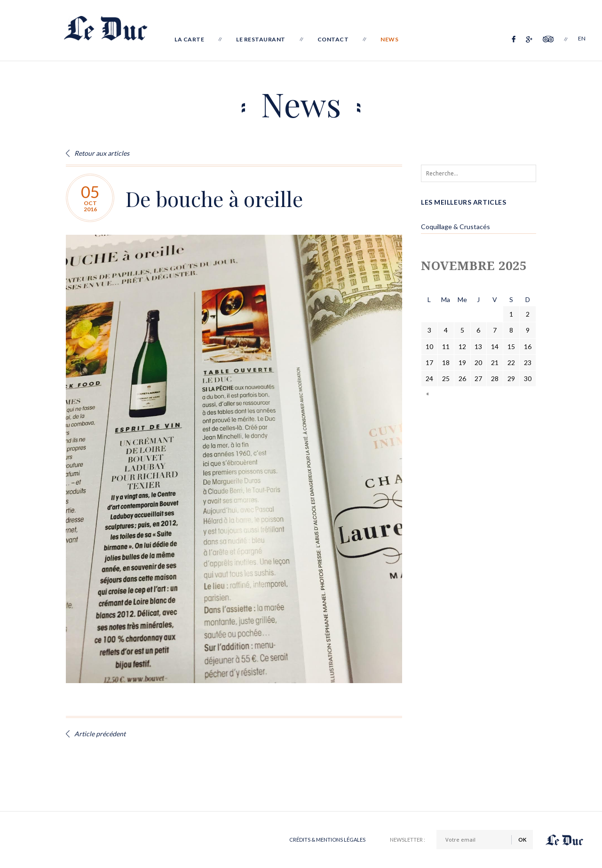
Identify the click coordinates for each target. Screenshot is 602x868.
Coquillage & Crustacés (455, 227)
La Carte (193, 39)
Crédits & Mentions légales (327, 839)
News (393, 39)
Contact (337, 39)
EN (582, 39)
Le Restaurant (264, 39)
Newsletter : (407, 839)
